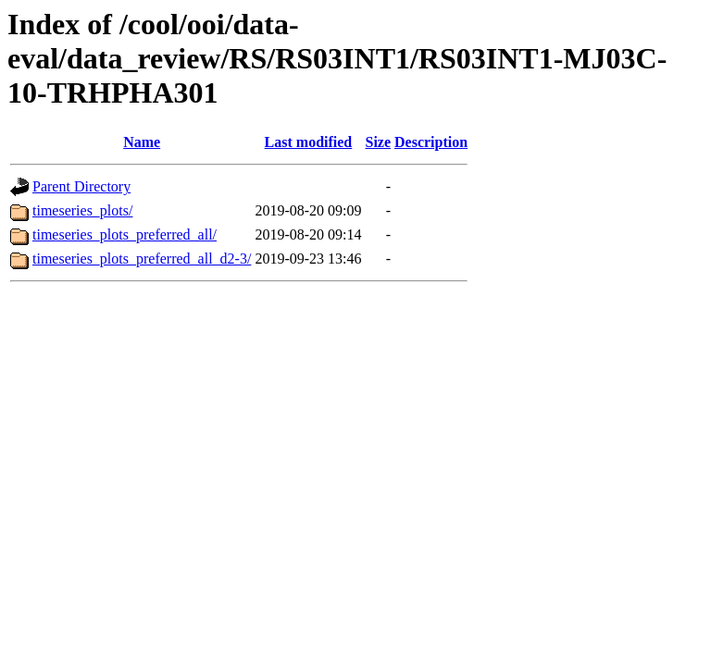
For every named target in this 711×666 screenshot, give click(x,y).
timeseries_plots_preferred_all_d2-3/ (141, 258)
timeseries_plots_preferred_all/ (124, 234)
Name (141, 142)
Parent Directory (81, 186)
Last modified (309, 142)
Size (378, 142)
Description (431, 142)
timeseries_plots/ (82, 210)
